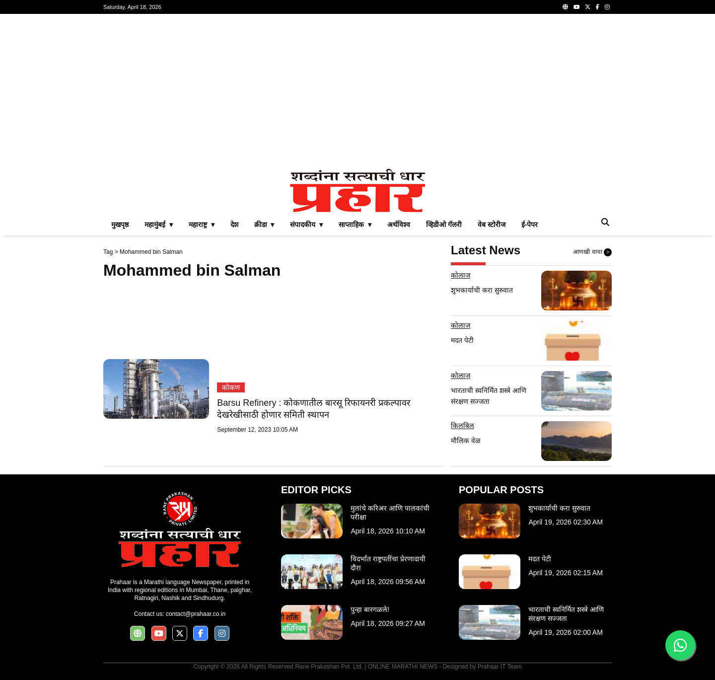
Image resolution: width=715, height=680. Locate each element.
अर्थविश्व (398, 224)
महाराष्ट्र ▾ (201, 224)
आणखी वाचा (592, 252)
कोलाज (460, 275)
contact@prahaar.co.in (195, 613)
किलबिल (462, 426)
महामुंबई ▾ (158, 224)
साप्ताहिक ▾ (355, 224)
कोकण (231, 387)
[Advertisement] (357, 91)
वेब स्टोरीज (491, 224)
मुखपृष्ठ (120, 224)
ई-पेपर (529, 224)
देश (234, 224)
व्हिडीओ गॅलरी (444, 224)
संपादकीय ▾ (306, 224)
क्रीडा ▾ (264, 224)
